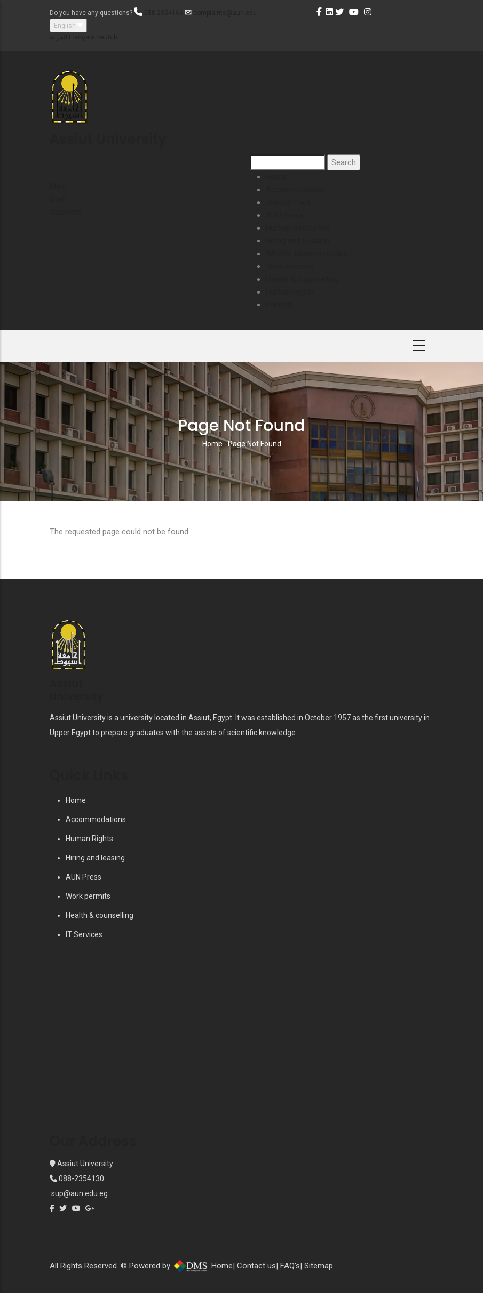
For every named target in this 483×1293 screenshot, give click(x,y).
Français (81, 37)
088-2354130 (81, 1178)
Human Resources (298, 228)
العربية (58, 37)
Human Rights (290, 292)
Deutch (106, 37)
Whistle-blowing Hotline (307, 253)
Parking (278, 305)
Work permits (88, 896)
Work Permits (289, 266)
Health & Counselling (302, 279)
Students (65, 212)
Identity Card (288, 202)
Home (276, 177)
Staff (59, 199)
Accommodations (96, 819)
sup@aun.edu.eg (79, 1193)
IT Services (84, 934)
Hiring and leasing (95, 857)
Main (58, 186)
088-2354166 (163, 13)
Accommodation (295, 189)
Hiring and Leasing (298, 241)
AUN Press (285, 215)
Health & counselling (99, 915)
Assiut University (84, 1163)
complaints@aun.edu (225, 13)
